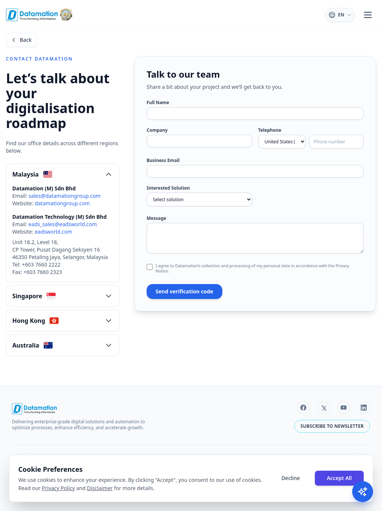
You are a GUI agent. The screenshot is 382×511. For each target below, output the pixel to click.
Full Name (158, 103)
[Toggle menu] (368, 15)
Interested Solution (168, 188)
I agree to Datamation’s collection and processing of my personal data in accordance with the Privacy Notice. (252, 268)
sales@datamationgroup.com (64, 195)
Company (157, 130)
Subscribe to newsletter (332, 426)
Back (21, 39)
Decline (290, 478)
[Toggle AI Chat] (362, 491)
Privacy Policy (58, 488)
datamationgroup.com (62, 203)
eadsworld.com (53, 231)
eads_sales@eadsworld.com (62, 224)
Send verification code (184, 291)
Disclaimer (100, 488)
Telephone (269, 130)
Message (156, 218)
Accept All (339, 478)
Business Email (163, 160)
